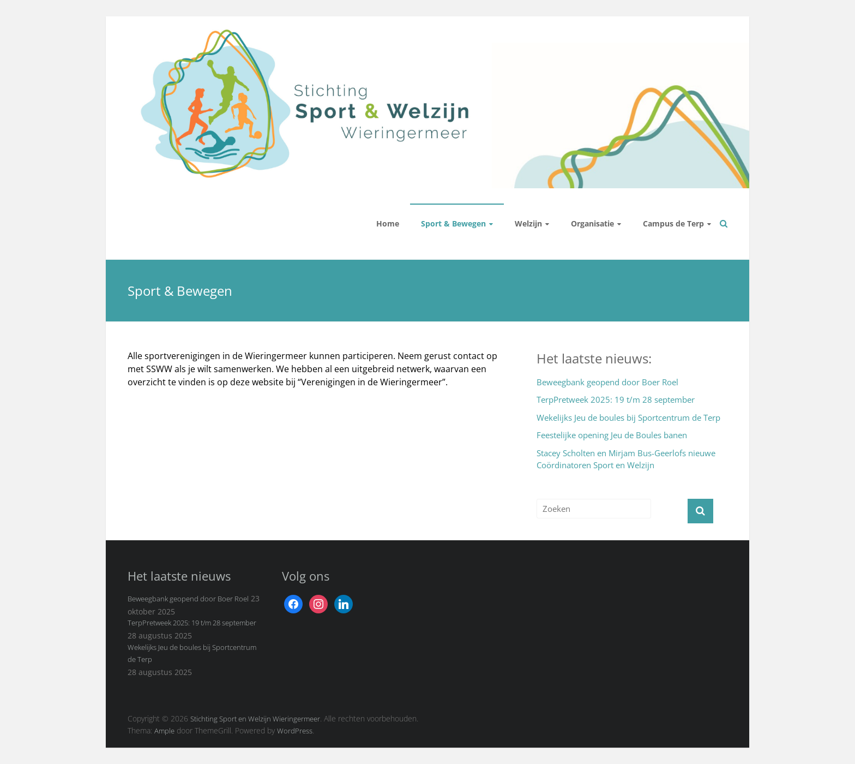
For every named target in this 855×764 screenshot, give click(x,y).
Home (387, 223)
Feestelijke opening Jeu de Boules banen (612, 434)
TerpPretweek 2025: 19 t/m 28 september (616, 399)
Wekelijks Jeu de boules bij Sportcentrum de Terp (628, 417)
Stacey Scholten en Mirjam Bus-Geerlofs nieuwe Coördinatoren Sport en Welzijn (626, 459)
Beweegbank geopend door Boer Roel (607, 382)
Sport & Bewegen (453, 223)
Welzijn (528, 223)
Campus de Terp (673, 223)
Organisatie (592, 223)
